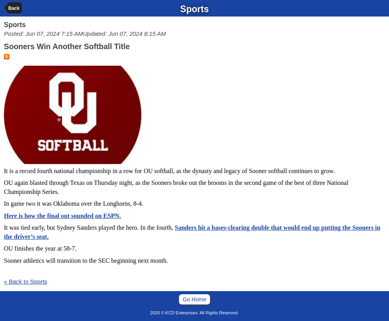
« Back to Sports (25, 281)
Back (14, 8)
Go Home (194, 299)
